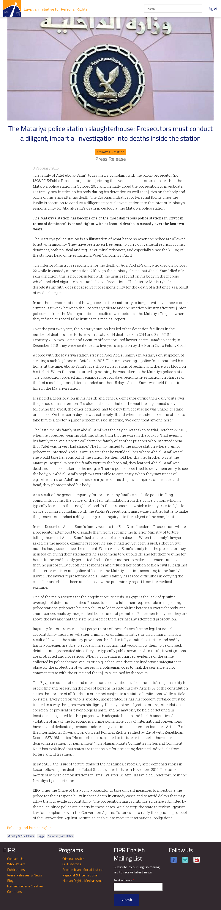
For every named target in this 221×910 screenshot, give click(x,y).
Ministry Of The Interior (21, 836)
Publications (16, 869)
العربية (213, 8)
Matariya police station (61, 836)
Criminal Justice (110, 152)
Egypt (41, 836)
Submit (126, 900)
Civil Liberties (71, 864)
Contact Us (15, 858)
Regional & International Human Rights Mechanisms (82, 878)
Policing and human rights (29, 827)
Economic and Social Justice (82, 869)
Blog (10, 880)
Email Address (124, 880)
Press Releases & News (24, 875)
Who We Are (16, 864)
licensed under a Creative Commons (25, 889)
